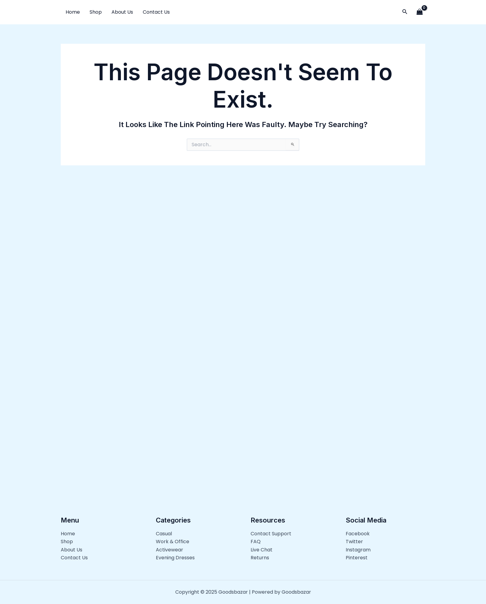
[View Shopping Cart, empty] (419, 12)
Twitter (354, 541)
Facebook (358, 533)
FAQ (256, 541)
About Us (122, 12)
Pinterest (357, 557)
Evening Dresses (175, 557)
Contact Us (156, 12)
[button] (405, 12)
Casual (164, 533)
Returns (260, 557)
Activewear (169, 549)
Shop (96, 12)
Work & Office (172, 541)
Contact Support (271, 533)
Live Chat (261, 549)
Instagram (358, 549)
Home (73, 12)
